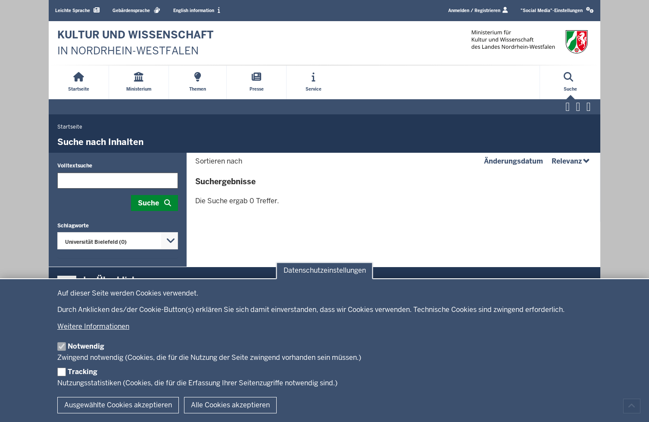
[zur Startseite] (135, 43)
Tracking (82, 371)
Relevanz (571, 161)
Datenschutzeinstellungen (325, 270)
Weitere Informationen (93, 326)
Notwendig (86, 346)
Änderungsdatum (513, 161)
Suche (148, 203)
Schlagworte (73, 225)
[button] (557, 10)
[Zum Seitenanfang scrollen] (631, 406)
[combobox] (117, 240)
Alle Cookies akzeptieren (230, 404)
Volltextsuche (74, 165)
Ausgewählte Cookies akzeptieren (118, 404)
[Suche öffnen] (570, 82)
